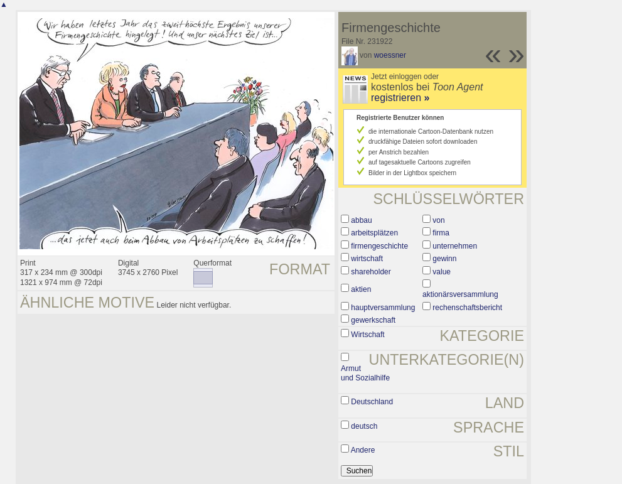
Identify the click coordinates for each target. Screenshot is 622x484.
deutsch (364, 426)
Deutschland (372, 401)
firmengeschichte (379, 246)
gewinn (444, 258)
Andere (363, 450)
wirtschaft (367, 258)
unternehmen (454, 246)
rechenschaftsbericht (467, 307)
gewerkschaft (373, 320)
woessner (390, 55)
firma (440, 233)
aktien (361, 289)
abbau (361, 220)
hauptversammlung (383, 307)
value (441, 271)
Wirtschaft (367, 334)
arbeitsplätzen (374, 233)
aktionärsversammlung (460, 294)
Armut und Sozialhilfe (365, 373)
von (438, 220)
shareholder (370, 271)
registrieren (400, 97)
